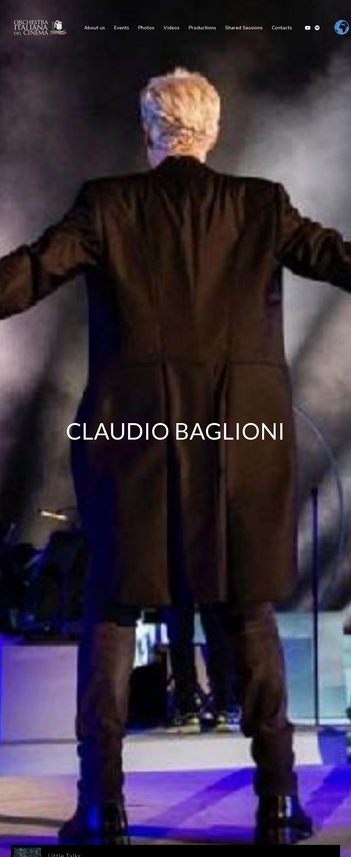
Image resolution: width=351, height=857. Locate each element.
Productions (202, 27)
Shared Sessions (244, 27)
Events (121, 27)
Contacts (282, 27)
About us (94, 27)
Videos (171, 27)
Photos (146, 27)
